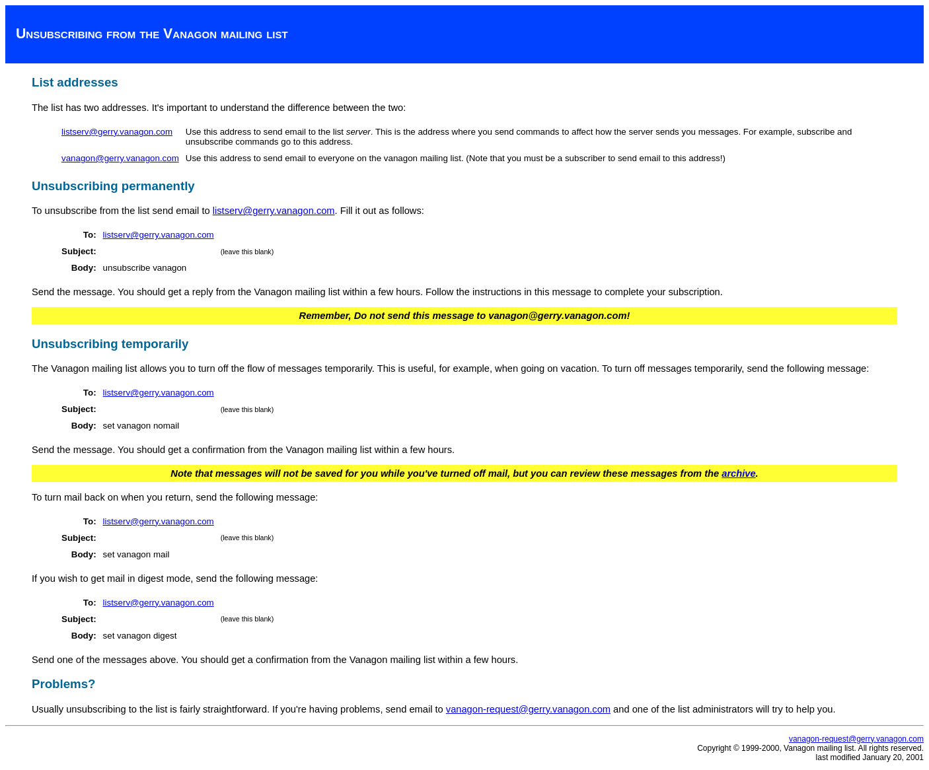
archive (738, 473)
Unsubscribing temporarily (110, 344)
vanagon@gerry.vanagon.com (120, 158)
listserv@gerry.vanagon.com (116, 132)
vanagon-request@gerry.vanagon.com (528, 709)
